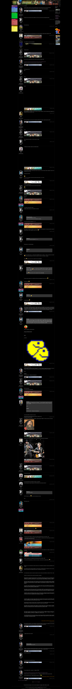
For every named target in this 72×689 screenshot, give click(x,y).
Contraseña (50, 2)
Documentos (13, 9)
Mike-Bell (39, 687)
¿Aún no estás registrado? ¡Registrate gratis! (57, 16)
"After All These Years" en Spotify (28, 180)
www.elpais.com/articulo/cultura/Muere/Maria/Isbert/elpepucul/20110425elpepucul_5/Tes (35, 61)
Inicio (18, 680)
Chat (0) (13, 24)
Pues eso (35, 221)
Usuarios (13, 22)
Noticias (13, 8)
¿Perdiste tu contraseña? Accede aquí (56, 18)
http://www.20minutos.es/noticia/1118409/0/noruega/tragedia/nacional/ (32, 539)
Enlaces (13, 11)
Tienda (12, 23)
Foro (12, 21)
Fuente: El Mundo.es (26, 178)
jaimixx (56, 26)
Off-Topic (23, 680)
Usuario (50, 1)
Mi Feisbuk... (21, 15)
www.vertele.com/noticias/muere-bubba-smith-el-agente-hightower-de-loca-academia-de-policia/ (36, 672)
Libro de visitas (13, 20)
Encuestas (13, 10)
